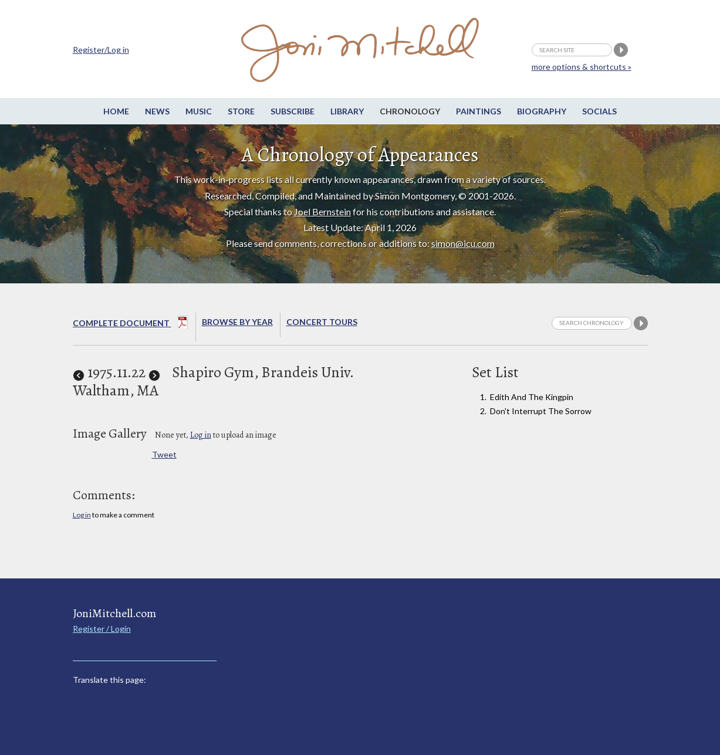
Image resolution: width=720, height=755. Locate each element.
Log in (200, 435)
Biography (541, 111)
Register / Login (102, 629)
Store (241, 111)
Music (198, 111)
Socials (599, 111)
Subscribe (293, 111)
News (157, 111)
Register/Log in (101, 50)
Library (347, 111)
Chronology (410, 111)
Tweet (164, 454)
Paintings (478, 111)
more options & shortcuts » (581, 67)
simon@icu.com (463, 243)
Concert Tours (321, 322)
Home (116, 111)
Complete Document (130, 324)
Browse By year (237, 322)
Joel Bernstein (322, 211)
